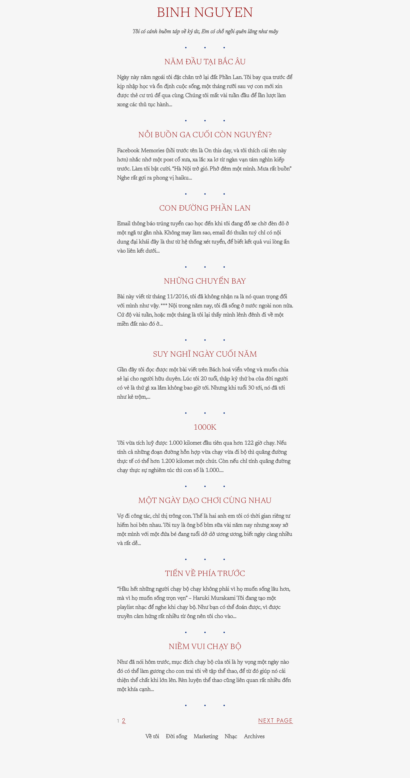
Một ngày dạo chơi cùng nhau (205, 501)
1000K (205, 428)
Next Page (275, 721)
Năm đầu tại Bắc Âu (205, 62)
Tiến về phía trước (205, 574)
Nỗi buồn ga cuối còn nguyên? (205, 135)
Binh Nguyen (205, 13)
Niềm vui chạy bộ (205, 647)
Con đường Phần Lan (205, 209)
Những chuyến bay (205, 282)
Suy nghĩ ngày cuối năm (205, 355)
